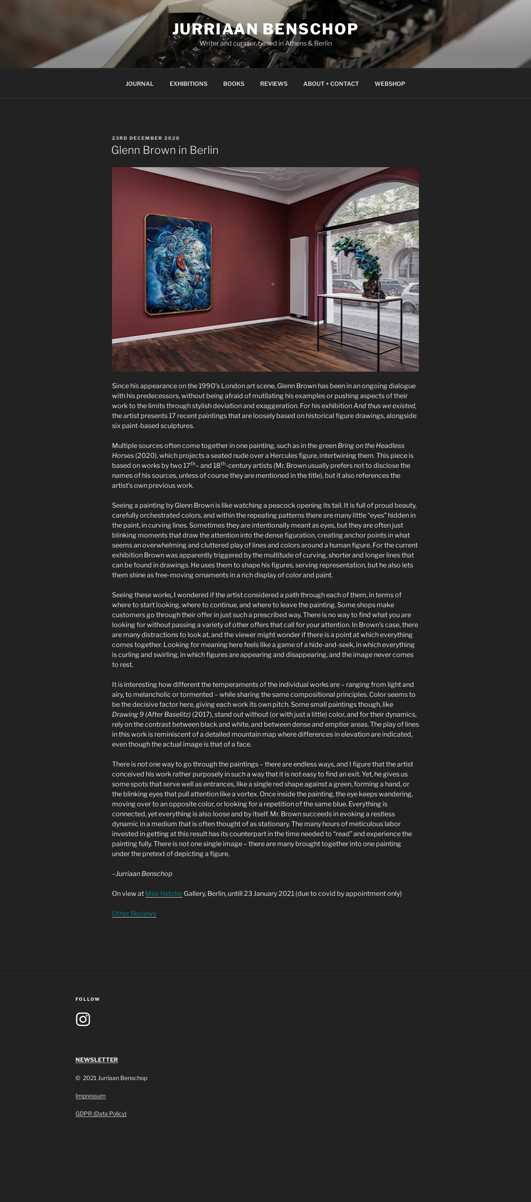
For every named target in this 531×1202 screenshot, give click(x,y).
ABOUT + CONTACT (331, 83)
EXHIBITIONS (188, 83)
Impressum (91, 1095)
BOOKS (233, 83)
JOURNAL (140, 83)
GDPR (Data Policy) (101, 1113)
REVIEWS (273, 83)
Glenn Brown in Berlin (165, 150)
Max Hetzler (164, 894)
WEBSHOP (390, 83)
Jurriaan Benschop (265, 29)
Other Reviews (134, 913)
